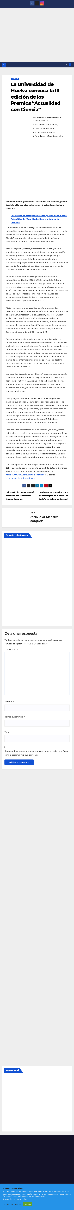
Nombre (9, 702)
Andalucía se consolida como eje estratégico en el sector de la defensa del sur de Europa (53, 495)
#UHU (60, 136)
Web (6, 732)
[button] (66, 65)
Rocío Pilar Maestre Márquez (49, 117)
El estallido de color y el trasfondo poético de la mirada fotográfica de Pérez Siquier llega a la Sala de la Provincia (39, 219)
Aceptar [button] (28, 1204)
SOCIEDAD (15, 79)
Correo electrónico (14, 717)
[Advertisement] (37, 43)
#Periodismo (39, 136)
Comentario (11, 649)
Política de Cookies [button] (12, 1204)
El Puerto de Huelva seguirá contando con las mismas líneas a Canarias (20, 495)
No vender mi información (15, 1199)
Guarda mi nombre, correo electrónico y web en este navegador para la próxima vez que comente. (36, 753)
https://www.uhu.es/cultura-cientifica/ (25, 475)
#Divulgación (39, 132)
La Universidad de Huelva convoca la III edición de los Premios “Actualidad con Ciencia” (35, 97)
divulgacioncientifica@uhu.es (20, 478)
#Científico (48, 128)
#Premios (51, 136)
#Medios (51, 132)
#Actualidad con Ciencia (45, 124)
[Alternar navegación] (36, 65)
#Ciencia (37, 128)
